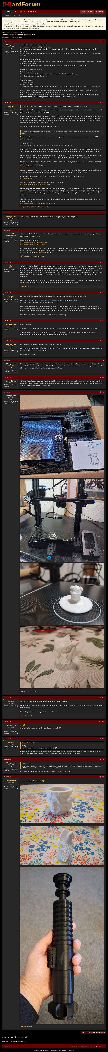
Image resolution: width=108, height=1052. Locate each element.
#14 (103, 738)
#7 (103, 320)
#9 (103, 360)
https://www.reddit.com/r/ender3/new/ (32, 244)
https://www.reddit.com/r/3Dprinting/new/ (33, 242)
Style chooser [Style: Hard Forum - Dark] (8, 1046)
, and (30, 256)
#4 (103, 230)
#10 (103, 377)
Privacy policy (93, 1046)
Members (31, 12)
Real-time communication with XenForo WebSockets (59, 1050)
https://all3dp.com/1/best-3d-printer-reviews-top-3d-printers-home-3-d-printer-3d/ (46, 145)
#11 (103, 392)
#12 (103, 697)
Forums (8, 12)
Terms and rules (82, 1046)
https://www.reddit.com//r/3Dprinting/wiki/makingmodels (38, 203)
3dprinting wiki (40, 252)
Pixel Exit (42, 1050)
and (26, 691)
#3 (103, 213)
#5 (103, 262)
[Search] (99, 12)
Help (99, 1046)
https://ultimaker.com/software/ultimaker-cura (35, 184)
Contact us (74, 1046)
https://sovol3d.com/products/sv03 (31, 166)
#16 (103, 777)
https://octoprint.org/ (26, 178)
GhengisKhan (7, 37)
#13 (103, 721)
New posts (18, 12)
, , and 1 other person (32, 206)
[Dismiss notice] (104, 20)
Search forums (17, 15)
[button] (24, 12)
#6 (103, 292)
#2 (103, 102)
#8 (103, 340)
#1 (103, 41)
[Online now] (3, 294)
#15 (103, 759)
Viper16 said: (25, 763)
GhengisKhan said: (27, 743)
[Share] (100, 41)
